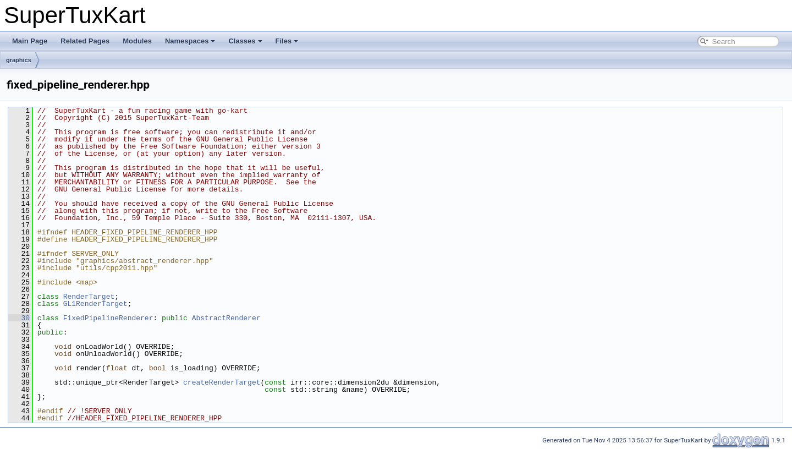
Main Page (29, 41)
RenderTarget (89, 297)
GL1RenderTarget (95, 304)
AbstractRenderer (226, 318)
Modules (137, 41)
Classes (245, 41)
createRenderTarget (221, 382)
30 (19, 318)
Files (287, 41)
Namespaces (190, 41)
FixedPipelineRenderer (108, 318)
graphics (18, 60)
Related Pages (85, 41)
